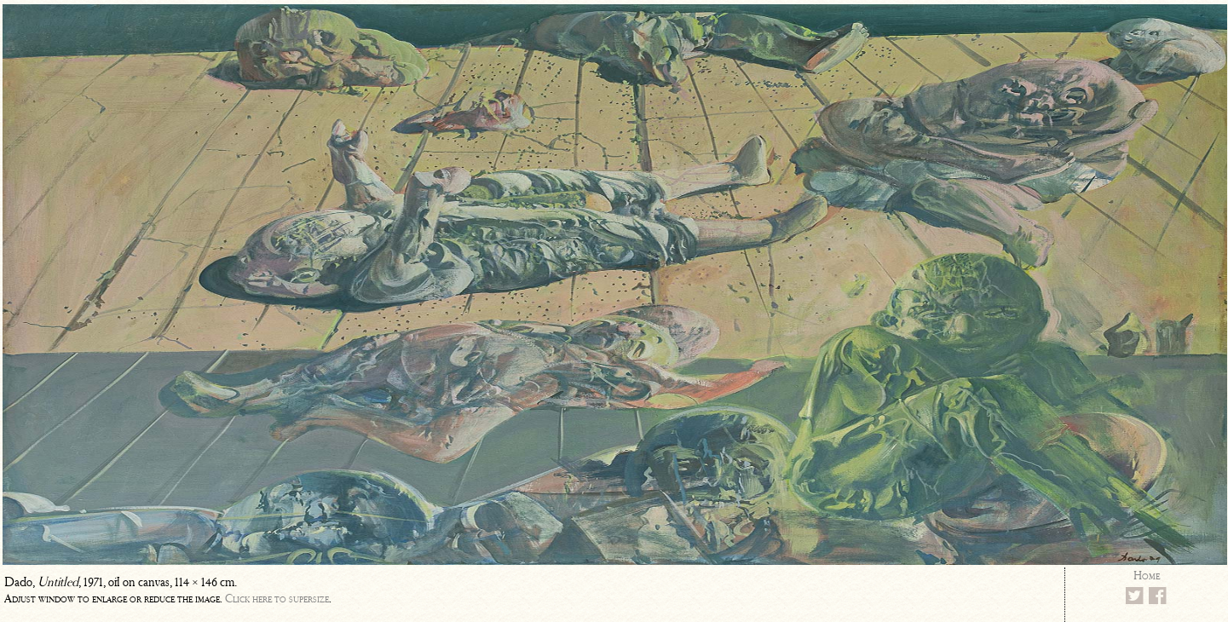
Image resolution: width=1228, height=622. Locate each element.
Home (1146, 575)
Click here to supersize (277, 598)
